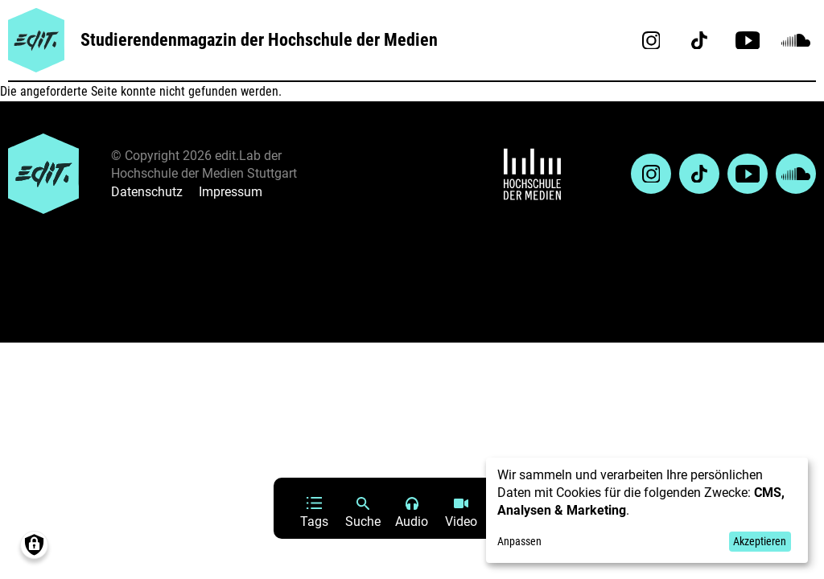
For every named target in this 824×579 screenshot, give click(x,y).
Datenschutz (147, 191)
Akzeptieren (759, 541)
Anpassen (519, 541)
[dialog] (647, 510)
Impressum (230, 191)
